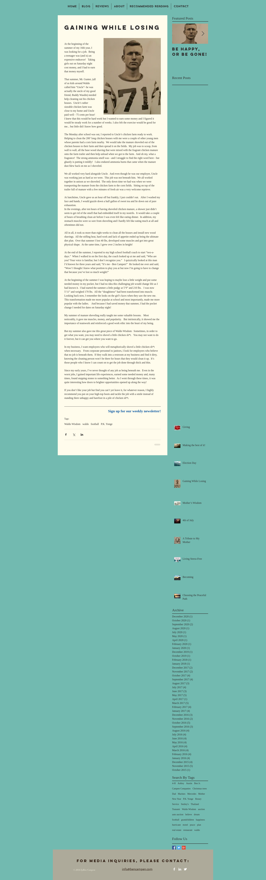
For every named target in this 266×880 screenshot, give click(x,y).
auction (201, 809)
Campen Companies (181, 788)
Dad (174, 794)
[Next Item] (202, 33)
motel (185, 825)
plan (199, 825)
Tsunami (176, 809)
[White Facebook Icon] (174, 869)
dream (197, 814)
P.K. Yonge (107, 424)
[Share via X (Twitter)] (73, 434)
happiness (200, 820)
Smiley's (185, 804)
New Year (176, 799)
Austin (189, 783)
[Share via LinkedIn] (81, 434)
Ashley (181, 783)
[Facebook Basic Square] (174, 848)
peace (192, 825)
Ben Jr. (197, 783)
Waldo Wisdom (72, 424)
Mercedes (191, 794)
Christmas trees (200, 788)
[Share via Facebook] (65, 434)
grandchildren (187, 820)
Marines (181, 794)
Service (175, 804)
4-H (174, 783)
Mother (201, 794)
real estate (176, 830)
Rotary (198, 799)
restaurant (187, 830)
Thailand (195, 804)
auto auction (177, 814)
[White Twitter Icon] (185, 869)
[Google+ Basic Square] (184, 848)
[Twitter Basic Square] (179, 848)
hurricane (176, 825)
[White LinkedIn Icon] (180, 869)
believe (188, 814)
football (95, 424)
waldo (85, 424)
